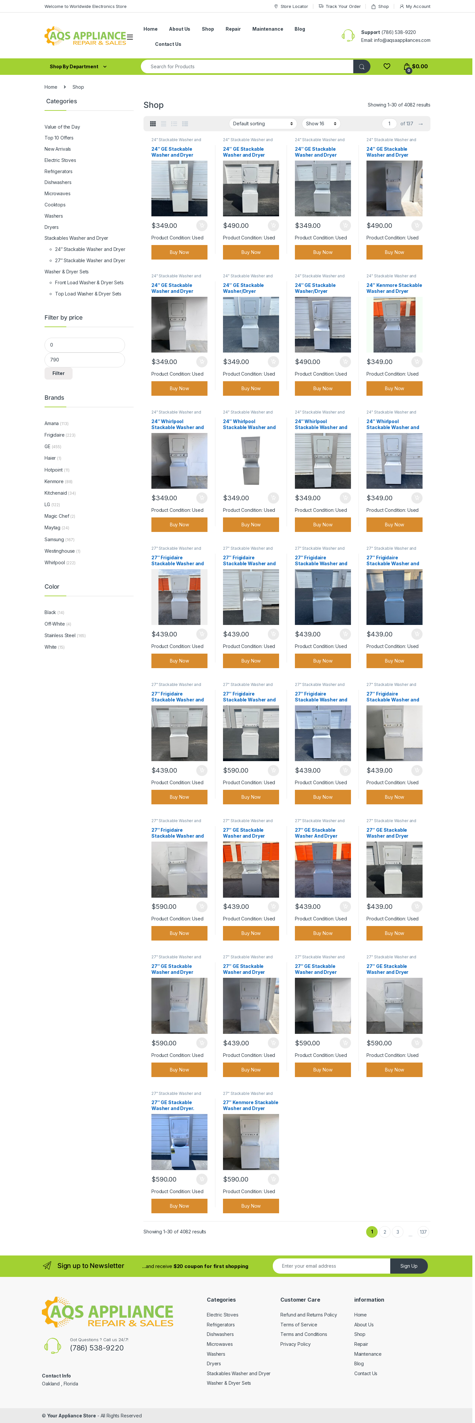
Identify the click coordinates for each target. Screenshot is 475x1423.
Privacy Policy (295, 1344)
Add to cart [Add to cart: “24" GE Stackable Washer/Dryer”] (273, 361)
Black (50, 612)
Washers (54, 216)
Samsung (54, 539)
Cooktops (55, 204)
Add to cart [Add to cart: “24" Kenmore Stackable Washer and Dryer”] (417, 361)
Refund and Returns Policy (308, 1314)
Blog (300, 29)
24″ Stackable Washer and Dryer (90, 249)
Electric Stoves (60, 160)
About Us (179, 29)
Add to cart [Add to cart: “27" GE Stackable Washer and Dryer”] (273, 907)
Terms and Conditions (303, 1334)
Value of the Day (62, 127)
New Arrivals (58, 149)
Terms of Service (298, 1324)
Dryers (52, 227)
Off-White (55, 624)
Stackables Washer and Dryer (76, 238)
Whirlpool (55, 562)
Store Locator (290, 6)
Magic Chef (57, 516)
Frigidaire (55, 435)
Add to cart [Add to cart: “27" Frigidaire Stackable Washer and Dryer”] (201, 634)
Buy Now (179, 252)
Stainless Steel (60, 635)
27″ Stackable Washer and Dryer (90, 260)
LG (47, 504)
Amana (52, 423)
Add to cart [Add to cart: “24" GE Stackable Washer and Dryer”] (201, 225)
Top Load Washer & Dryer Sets (88, 293)
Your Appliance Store (71, 1415)
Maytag (52, 527)
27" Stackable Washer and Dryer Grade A (176, 550)
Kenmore (54, 481)
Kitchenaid (56, 493)
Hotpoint (54, 470)
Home (150, 29)
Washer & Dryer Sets (67, 271)
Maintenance (267, 29)
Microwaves (58, 193)
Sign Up (409, 1266)
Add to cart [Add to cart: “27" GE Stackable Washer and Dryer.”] (201, 1179)
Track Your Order (339, 6)
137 (423, 1232)
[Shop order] (263, 123)
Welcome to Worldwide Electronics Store (86, 6)
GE (47, 446)
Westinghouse (60, 551)
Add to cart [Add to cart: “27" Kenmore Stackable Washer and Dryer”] (273, 1179)
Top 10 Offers (59, 137)
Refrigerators (59, 171)
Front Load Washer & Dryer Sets (89, 282)
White (51, 647)
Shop (380, 6)
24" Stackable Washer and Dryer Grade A (176, 141)
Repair (233, 29)
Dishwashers (58, 182)
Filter (58, 373)
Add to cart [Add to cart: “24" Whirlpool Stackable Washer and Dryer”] (201, 498)
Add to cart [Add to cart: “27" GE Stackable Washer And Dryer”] (345, 907)
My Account (414, 6)
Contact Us (168, 44)
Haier (50, 458)
